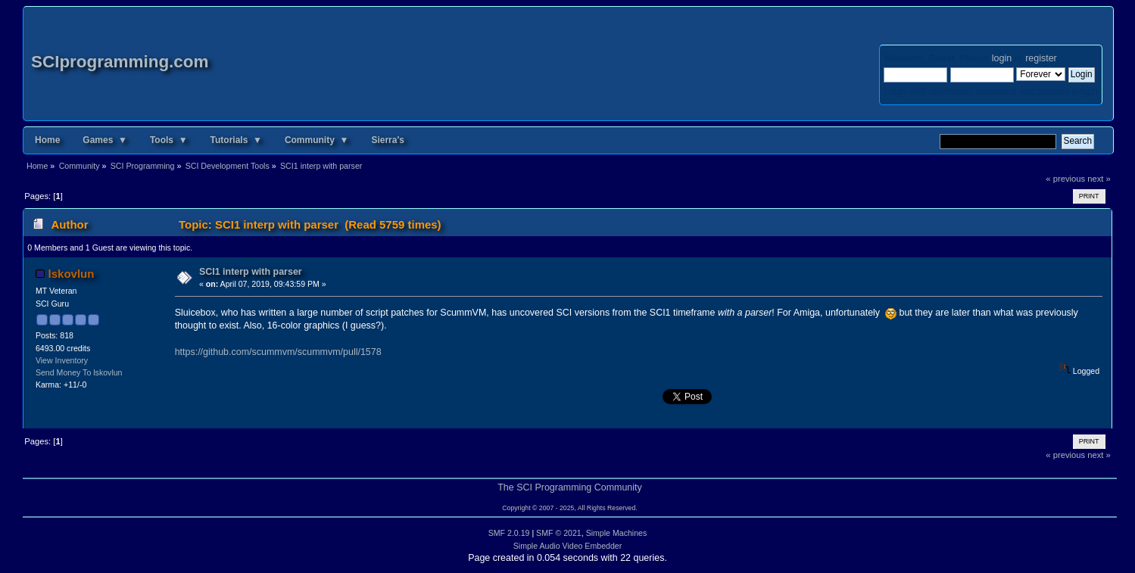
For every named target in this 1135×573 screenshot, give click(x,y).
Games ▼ (105, 140)
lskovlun (71, 273)
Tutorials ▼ (236, 140)
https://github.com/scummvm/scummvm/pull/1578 (278, 352)
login (1002, 58)
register (1040, 58)
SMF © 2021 (559, 532)
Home (47, 140)
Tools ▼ (169, 140)
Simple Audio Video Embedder (567, 545)
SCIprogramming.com (120, 61)
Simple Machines (616, 532)
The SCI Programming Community (569, 487)
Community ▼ (317, 140)
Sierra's (387, 140)
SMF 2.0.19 (509, 532)
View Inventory (62, 360)
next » (1099, 178)
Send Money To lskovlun (79, 372)
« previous (1065, 178)
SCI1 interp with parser (250, 271)
